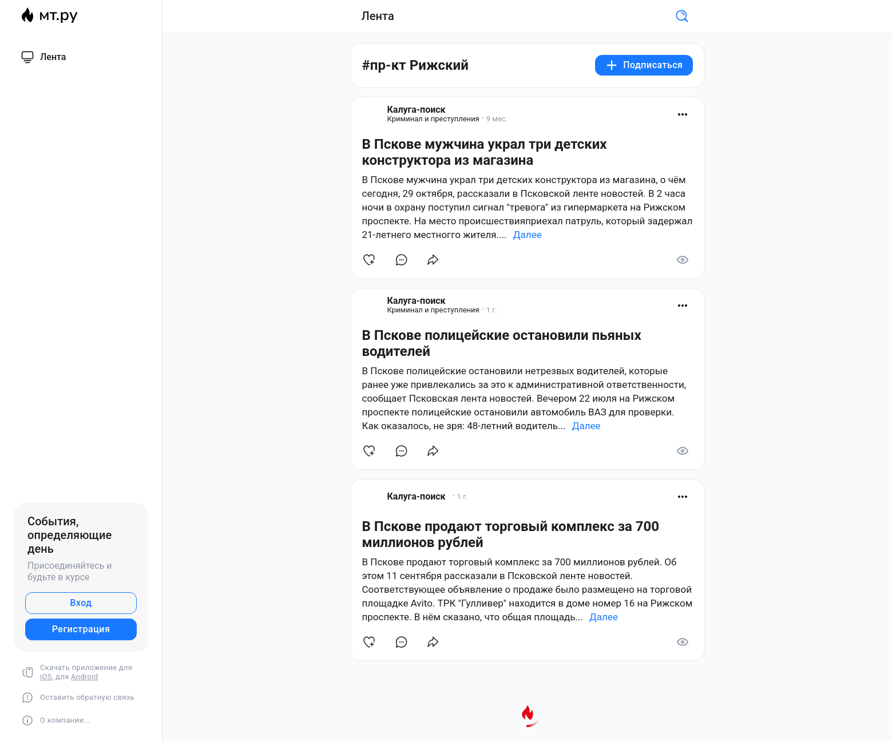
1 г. (491, 310)
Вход (81, 602)
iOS (46, 676)
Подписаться (644, 65)
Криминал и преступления (433, 118)
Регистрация (81, 629)
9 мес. (497, 118)
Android (84, 676)
